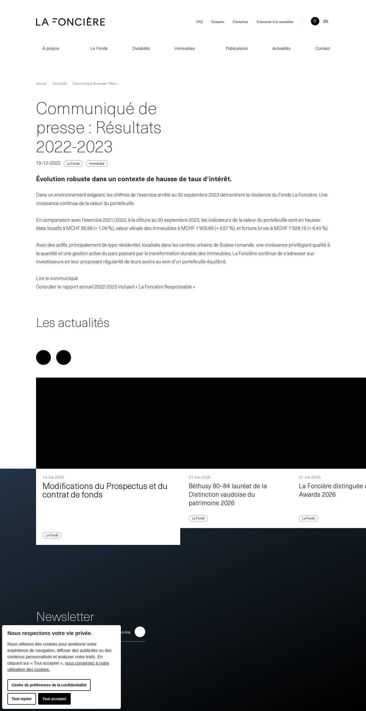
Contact (322, 48)
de (325, 20)
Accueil (41, 83)
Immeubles (184, 48)
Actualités (281, 48)
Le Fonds (96, 48)
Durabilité (141, 48)
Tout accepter (54, 699)
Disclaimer (240, 21)
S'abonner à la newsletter (275, 21)
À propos (47, 48)
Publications (233, 48)
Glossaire (217, 21)
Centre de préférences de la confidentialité (49, 685)
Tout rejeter (22, 699)
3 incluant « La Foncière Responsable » (154, 286)
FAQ (199, 21)
